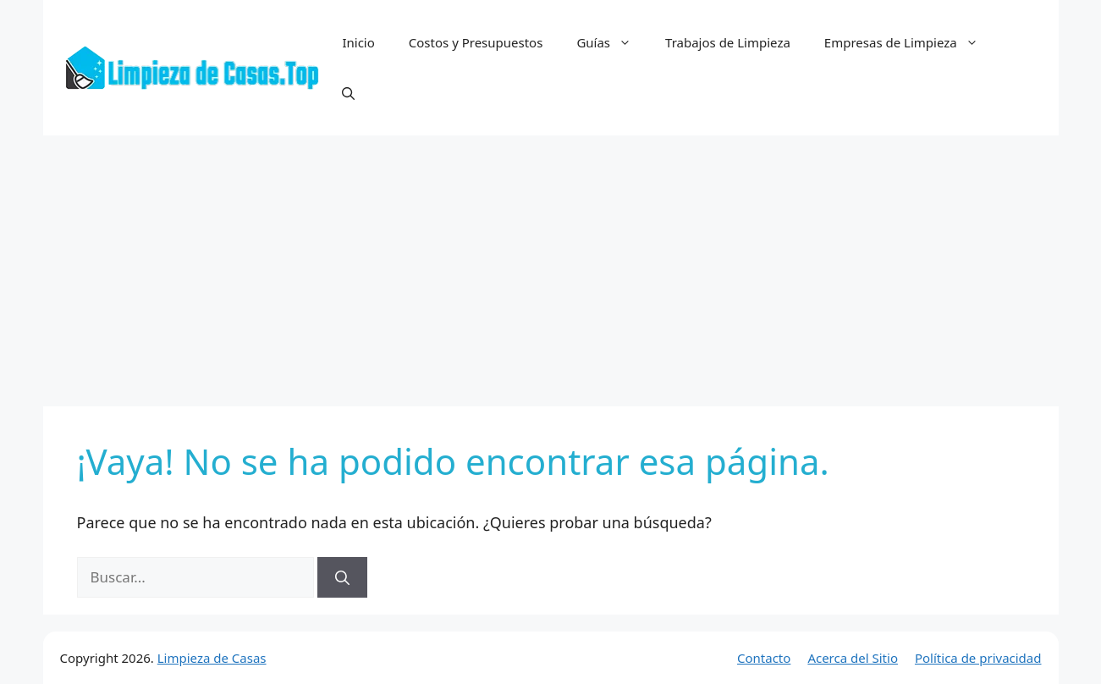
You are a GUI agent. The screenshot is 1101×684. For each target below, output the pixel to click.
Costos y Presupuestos (476, 42)
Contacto (763, 657)
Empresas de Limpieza (909, 42)
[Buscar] (342, 577)
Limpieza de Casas (212, 657)
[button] (348, 93)
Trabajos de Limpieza (727, 42)
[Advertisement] (551, 262)
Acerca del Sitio (852, 657)
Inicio (358, 42)
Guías (612, 42)
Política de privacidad (978, 657)
